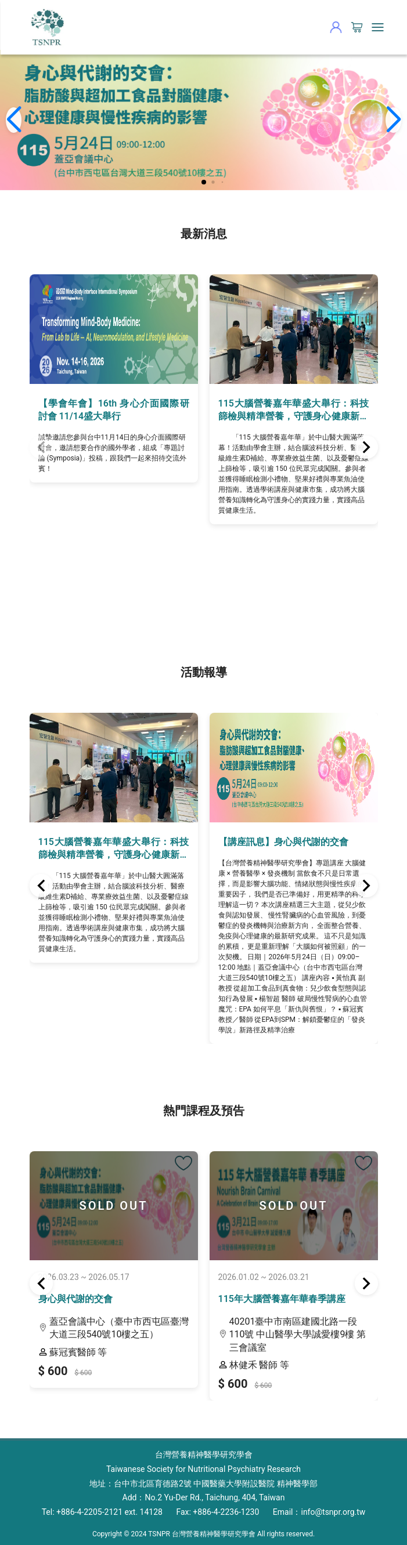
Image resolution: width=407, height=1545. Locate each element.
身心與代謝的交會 (75, 1298)
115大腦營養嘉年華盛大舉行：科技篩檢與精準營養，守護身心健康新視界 (293, 410)
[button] (203, 182)
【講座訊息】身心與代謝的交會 (283, 841)
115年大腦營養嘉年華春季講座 (281, 1298)
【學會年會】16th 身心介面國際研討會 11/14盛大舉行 (113, 410)
